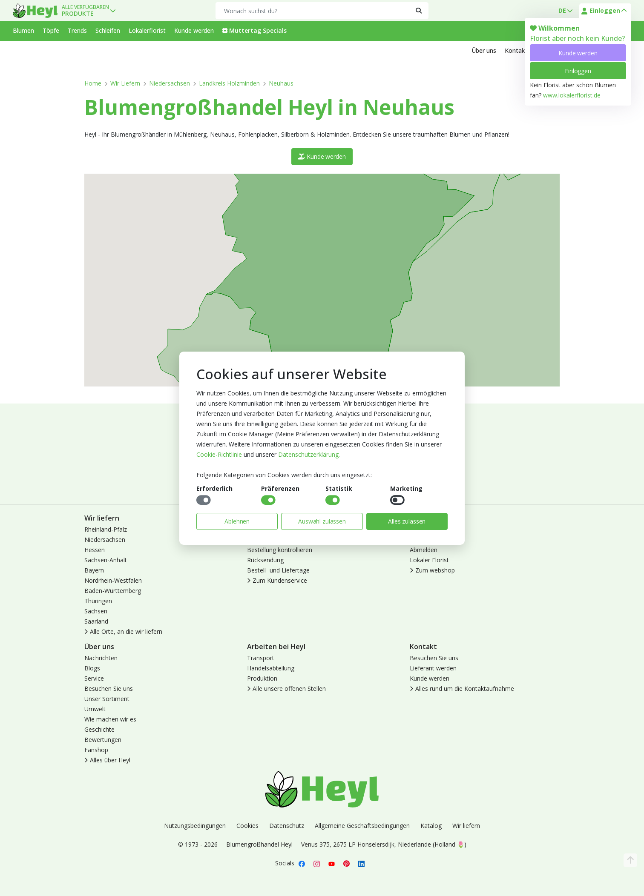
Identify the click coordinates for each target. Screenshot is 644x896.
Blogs (92, 668)
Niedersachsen (169, 83)
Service (94, 678)
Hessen (94, 550)
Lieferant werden (433, 668)
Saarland (96, 621)
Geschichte (99, 729)
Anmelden (423, 529)
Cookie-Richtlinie (219, 454)
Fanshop (96, 750)
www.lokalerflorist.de (572, 95)
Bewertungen (102, 740)
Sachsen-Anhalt (105, 560)
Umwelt (95, 709)
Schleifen (107, 30)
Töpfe (51, 30)
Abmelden (423, 550)
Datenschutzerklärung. (309, 454)
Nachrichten (101, 658)
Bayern (94, 570)
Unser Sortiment (106, 699)
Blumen (23, 30)
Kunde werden (577, 53)
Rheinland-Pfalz (105, 529)
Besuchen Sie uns (108, 688)
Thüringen (98, 601)
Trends (77, 30)
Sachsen (95, 611)
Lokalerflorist (147, 30)
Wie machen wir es (110, 719)
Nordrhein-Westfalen (113, 580)
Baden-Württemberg (112, 591)
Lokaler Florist (429, 560)
